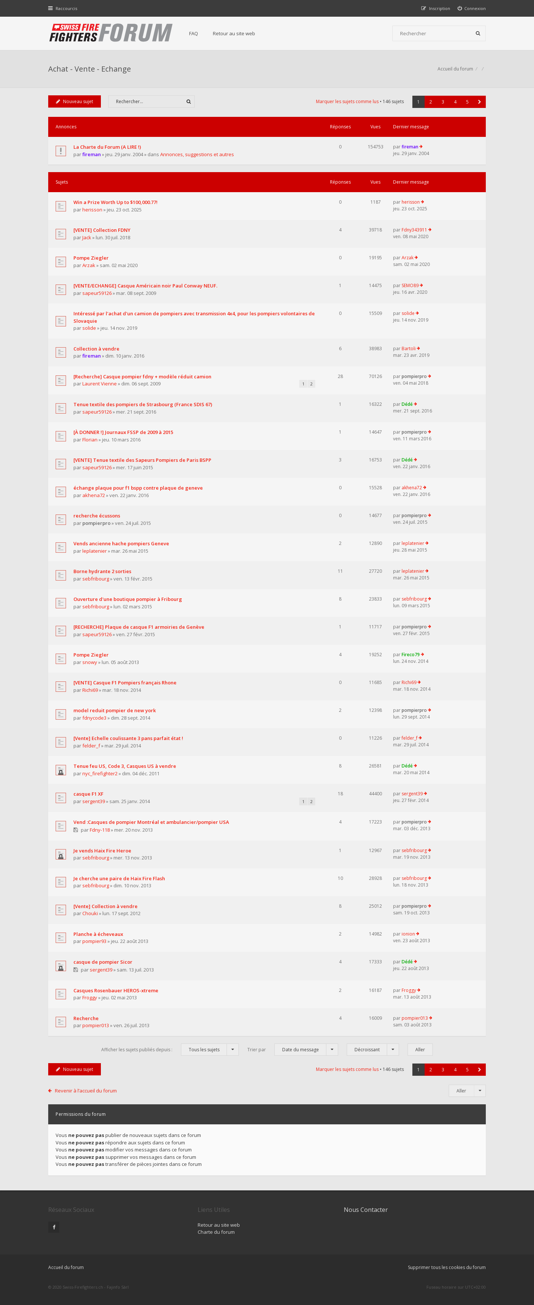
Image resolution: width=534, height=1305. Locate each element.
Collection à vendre (96, 348)
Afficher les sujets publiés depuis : (170, 1049)
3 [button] (443, 102)
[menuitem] (472, 8)
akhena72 (93, 495)
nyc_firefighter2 (100, 773)
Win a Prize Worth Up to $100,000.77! (115, 202)
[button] (480, 102)
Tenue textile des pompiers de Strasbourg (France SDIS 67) (142, 404)
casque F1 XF (88, 793)
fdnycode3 (94, 717)
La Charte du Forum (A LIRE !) (107, 147)
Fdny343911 (414, 230)
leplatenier (94, 551)
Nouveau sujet (74, 101)
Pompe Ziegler (91, 257)
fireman (91, 154)
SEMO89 (410, 285)
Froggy (89, 997)
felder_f (91, 745)
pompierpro (414, 376)
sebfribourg (95, 578)
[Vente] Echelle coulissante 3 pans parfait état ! (128, 738)
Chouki (90, 913)
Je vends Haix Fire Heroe (102, 850)
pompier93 (94, 941)
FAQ (193, 33)
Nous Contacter (366, 1210)
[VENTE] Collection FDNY (102, 230)
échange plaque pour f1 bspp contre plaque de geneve (138, 487)
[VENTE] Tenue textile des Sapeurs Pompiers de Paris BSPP (142, 460)
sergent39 (93, 801)
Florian (90, 439)
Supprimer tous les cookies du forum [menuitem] (447, 1267)
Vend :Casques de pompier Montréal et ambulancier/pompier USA (151, 822)
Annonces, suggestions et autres (197, 154)
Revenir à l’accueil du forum (86, 1090)
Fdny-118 (100, 829)
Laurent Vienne (99, 383)
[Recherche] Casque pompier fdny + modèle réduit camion (142, 376)
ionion (408, 934)
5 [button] (467, 102)
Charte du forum (216, 1232)
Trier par (292, 1049)
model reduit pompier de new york (114, 710)
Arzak (88, 265)
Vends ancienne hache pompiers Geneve (121, 543)
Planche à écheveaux (98, 934)
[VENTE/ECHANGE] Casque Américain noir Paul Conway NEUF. (145, 285)
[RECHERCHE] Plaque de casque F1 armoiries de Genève (138, 627)
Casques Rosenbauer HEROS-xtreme (115, 990)
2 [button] (430, 102)
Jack (86, 237)
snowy (89, 662)
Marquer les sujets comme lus (347, 101)
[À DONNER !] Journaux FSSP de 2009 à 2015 (123, 432)
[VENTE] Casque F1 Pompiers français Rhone (125, 682)
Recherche (86, 1018)
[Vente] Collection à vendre (105, 906)
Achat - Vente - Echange (89, 69)
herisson (92, 209)
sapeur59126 (97, 293)
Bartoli (409, 348)
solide (89, 328)
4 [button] (455, 102)
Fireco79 (411, 654)
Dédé (407, 404)
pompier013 (95, 1025)
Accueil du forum (66, 1267)
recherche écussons (96, 515)
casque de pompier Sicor (102, 962)
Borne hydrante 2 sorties (102, 571)
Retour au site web (234, 33)
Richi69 (90, 690)
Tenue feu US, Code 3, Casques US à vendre (124, 766)
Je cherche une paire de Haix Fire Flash (119, 878)
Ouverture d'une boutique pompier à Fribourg (127, 599)
